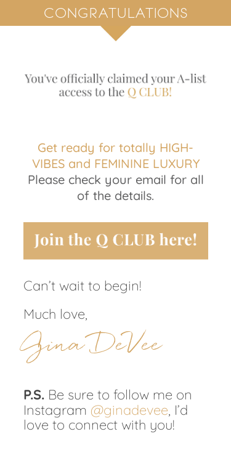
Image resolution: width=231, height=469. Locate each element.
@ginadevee (129, 410)
